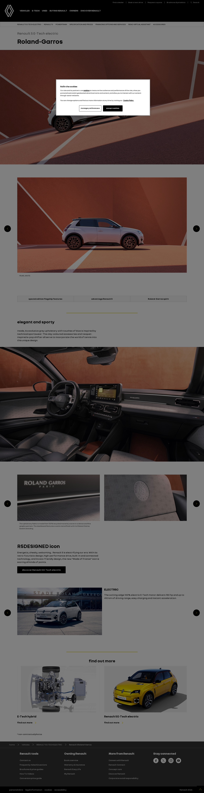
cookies (86, 90)
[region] (103, 97)
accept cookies (112, 108)
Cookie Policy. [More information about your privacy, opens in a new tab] (128, 100)
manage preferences (90, 108)
